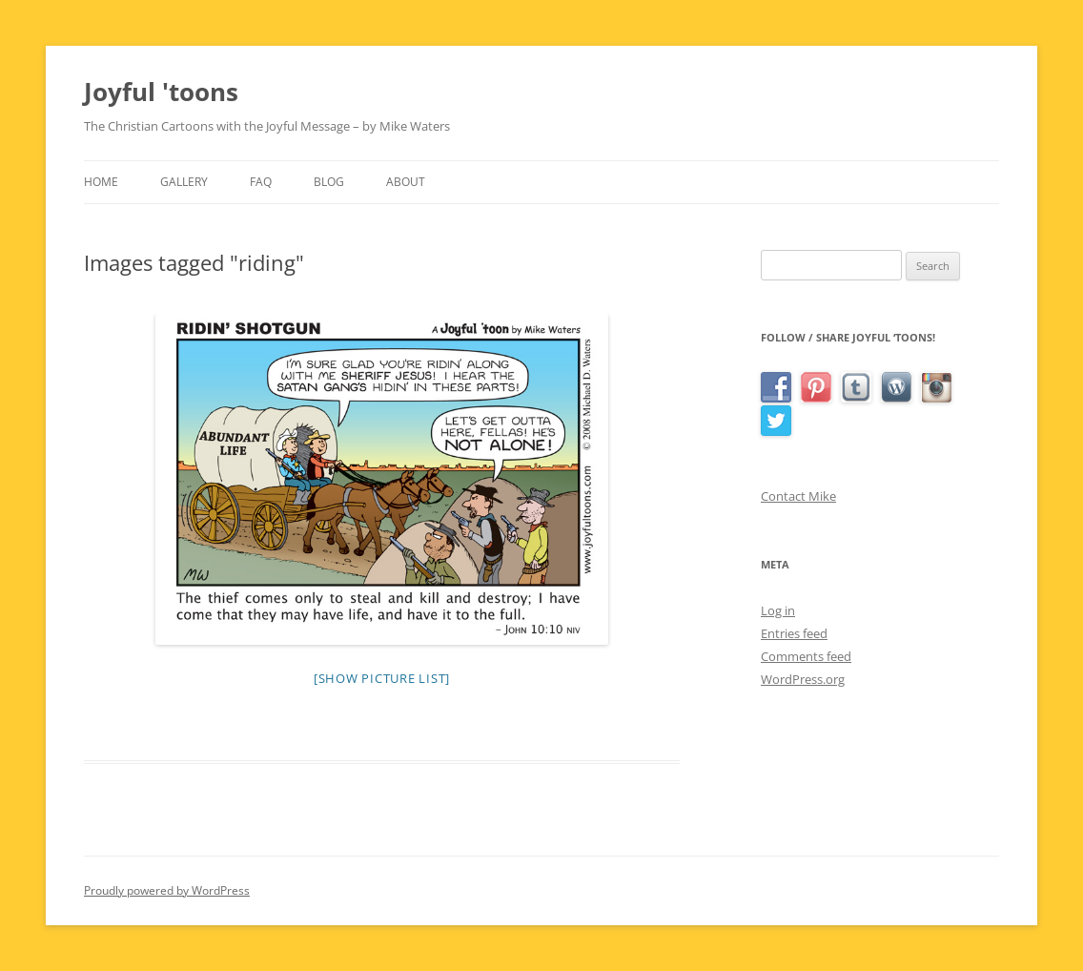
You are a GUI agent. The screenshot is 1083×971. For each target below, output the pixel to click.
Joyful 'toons (161, 91)
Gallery (184, 182)
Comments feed (806, 656)
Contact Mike (798, 496)
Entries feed (794, 633)
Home (101, 182)
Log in (778, 610)
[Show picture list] (382, 678)
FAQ (261, 182)
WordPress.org (803, 679)
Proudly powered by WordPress (167, 890)
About (405, 182)
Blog (329, 182)
